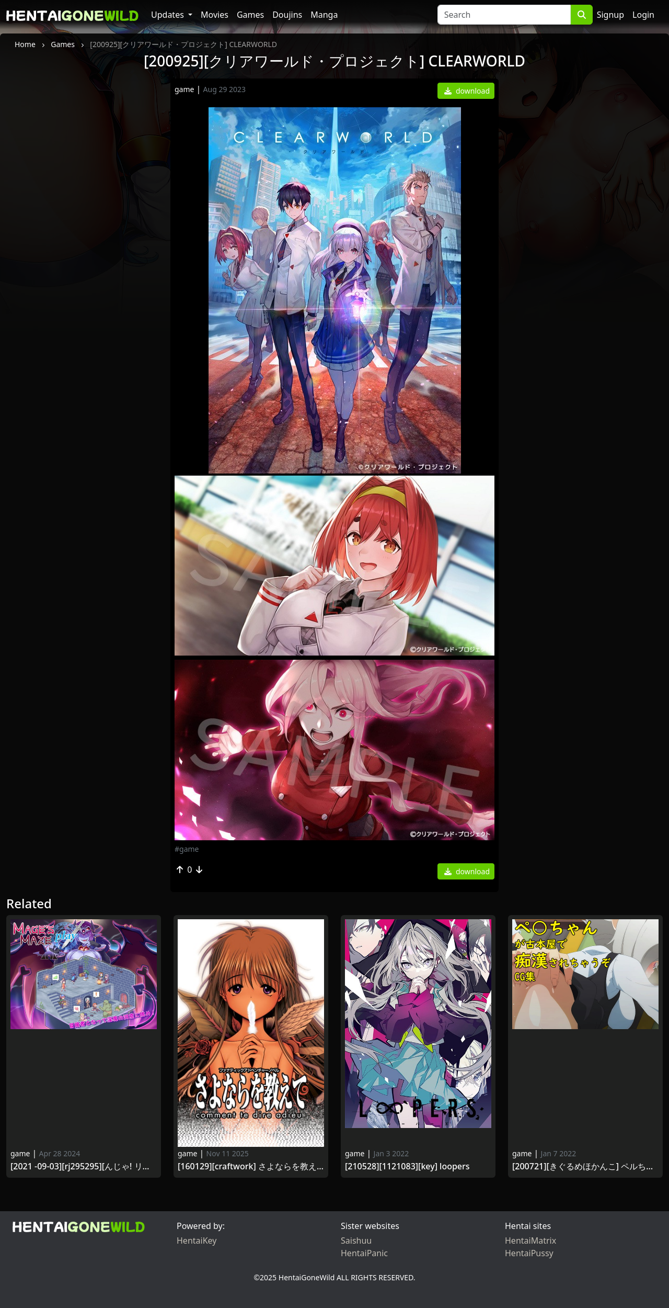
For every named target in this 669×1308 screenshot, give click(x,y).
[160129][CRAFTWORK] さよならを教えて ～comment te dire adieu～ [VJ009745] (251, 1166)
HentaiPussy (529, 1253)
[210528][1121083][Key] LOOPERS (407, 1166)
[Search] (504, 15)
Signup (610, 14)
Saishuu (356, 1240)
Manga (324, 14)
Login (643, 14)
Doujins (287, 14)
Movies (214, 14)
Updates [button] (168, 14)
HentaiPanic (364, 1253)
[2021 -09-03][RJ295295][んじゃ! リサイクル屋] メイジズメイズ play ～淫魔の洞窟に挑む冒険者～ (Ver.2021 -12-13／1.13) (83, 1166)
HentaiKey (196, 1240)
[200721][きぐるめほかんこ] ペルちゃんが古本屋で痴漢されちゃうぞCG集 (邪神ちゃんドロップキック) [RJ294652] (585, 1166)
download (467, 91)
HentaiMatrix (530, 1240)
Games (250, 14)
